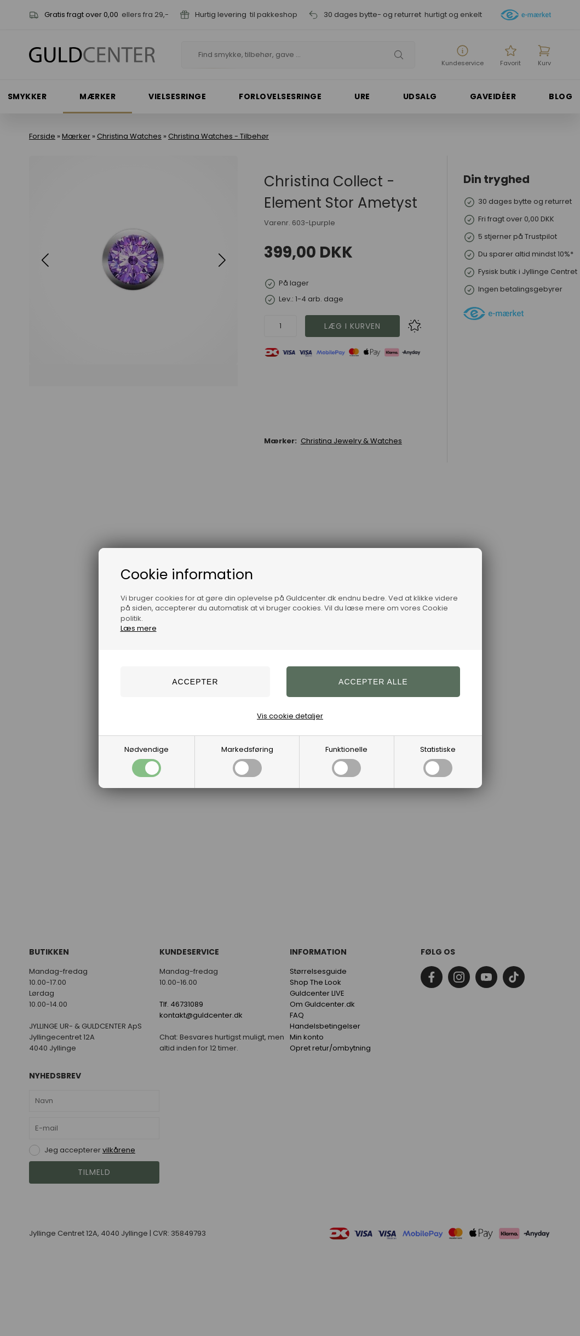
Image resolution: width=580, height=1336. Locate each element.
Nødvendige (146, 760)
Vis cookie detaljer (290, 716)
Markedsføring (247, 760)
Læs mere (138, 628)
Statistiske (438, 760)
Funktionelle (346, 760)
